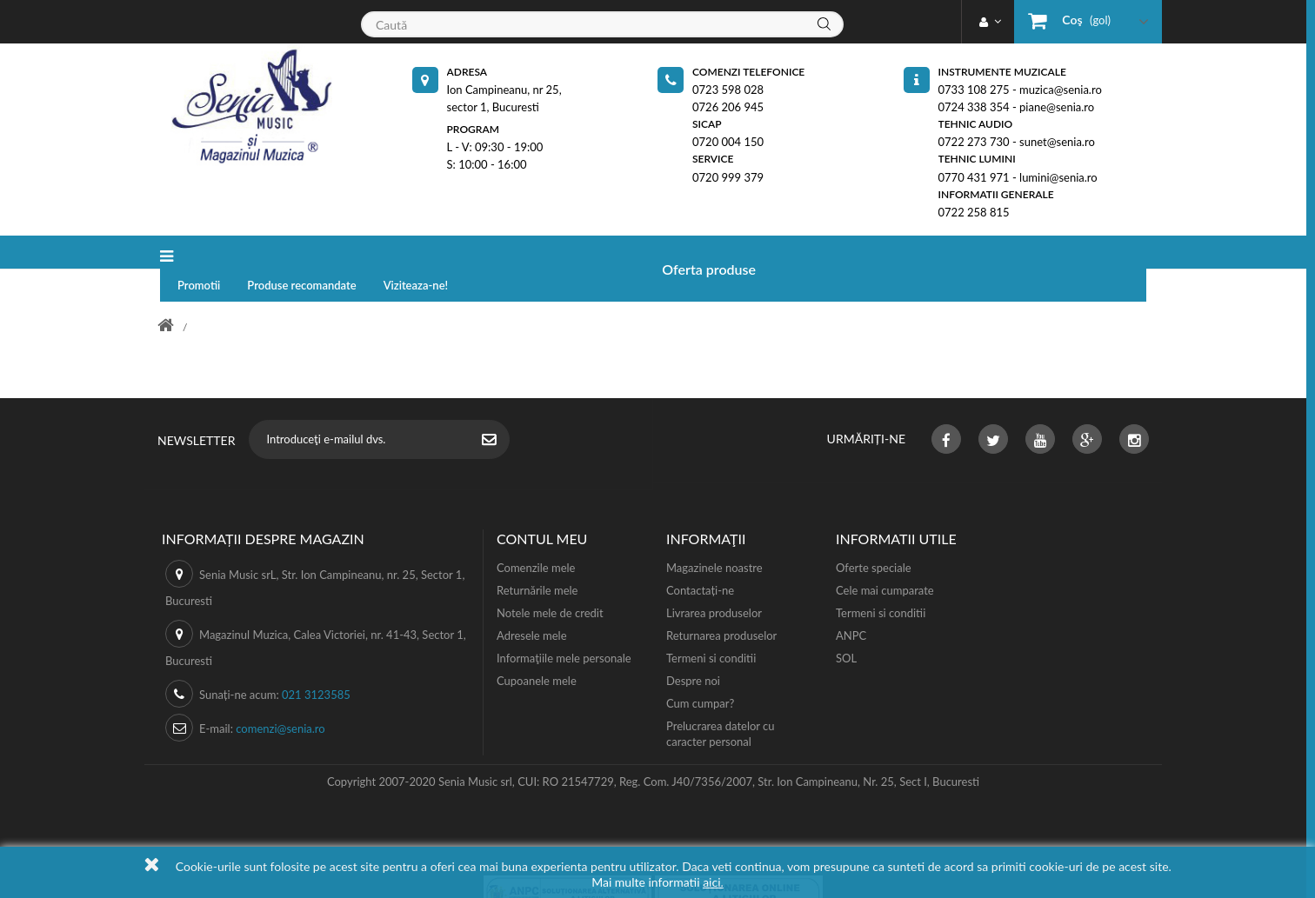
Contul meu (542, 507)
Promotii (356, 252)
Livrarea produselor (714, 582)
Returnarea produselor (721, 604)
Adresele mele (532, 604)
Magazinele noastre (714, 536)
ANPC (851, 604)
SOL (846, 627)
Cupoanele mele (537, 649)
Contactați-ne (700, 559)
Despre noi (693, 649)
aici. (713, 882)
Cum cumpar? (700, 672)
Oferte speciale (873, 536)
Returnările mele (537, 559)
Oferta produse (245, 252)
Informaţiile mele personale (564, 627)
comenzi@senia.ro (280, 697)
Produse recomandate (458, 252)
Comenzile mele (536, 536)
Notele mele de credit (550, 582)
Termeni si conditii (711, 627)
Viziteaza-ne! (573, 252)
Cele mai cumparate (885, 559)
